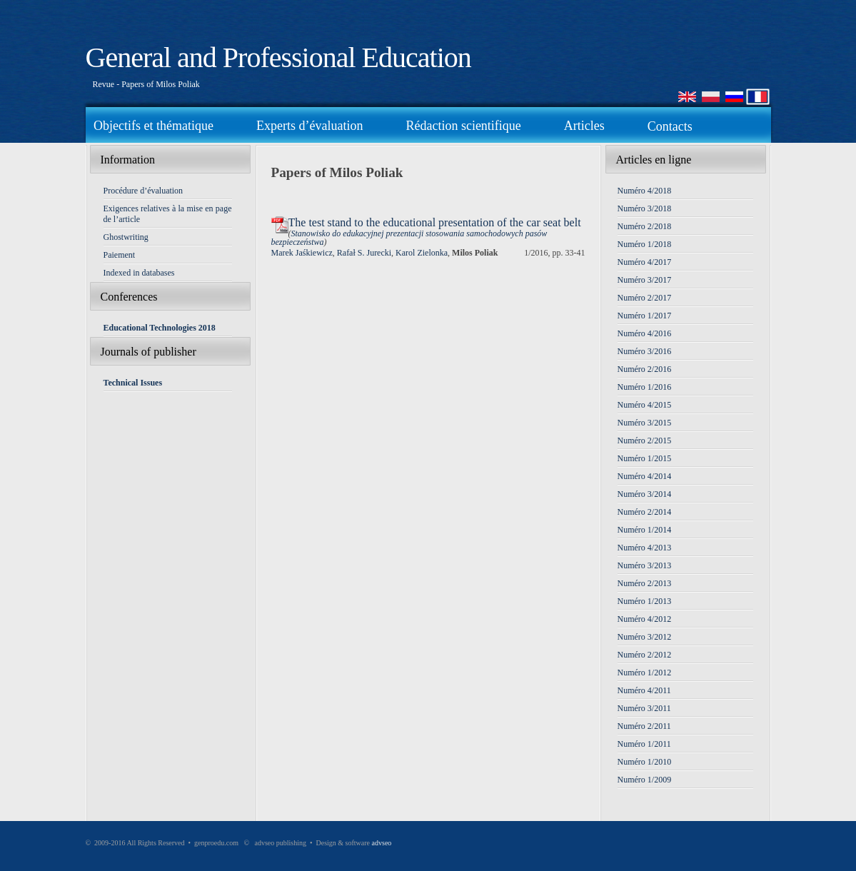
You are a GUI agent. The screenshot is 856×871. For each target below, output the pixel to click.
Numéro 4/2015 (645, 405)
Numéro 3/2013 (645, 565)
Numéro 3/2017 (645, 280)
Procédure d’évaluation (143, 191)
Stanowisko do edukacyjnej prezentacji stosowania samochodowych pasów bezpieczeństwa (409, 237)
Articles (584, 126)
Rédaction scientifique (463, 126)
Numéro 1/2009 (645, 780)
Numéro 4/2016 (645, 333)
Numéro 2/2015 (645, 440)
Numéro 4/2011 (644, 690)
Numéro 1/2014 (645, 530)
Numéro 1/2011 (644, 744)
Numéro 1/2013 (645, 601)
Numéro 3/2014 (645, 494)
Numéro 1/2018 (645, 244)
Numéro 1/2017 (645, 316)
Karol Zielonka (422, 253)
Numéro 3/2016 (645, 351)
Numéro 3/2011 (644, 708)
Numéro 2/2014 (645, 512)
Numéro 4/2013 (645, 548)
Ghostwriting (126, 237)
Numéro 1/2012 (645, 673)
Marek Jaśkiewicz (302, 253)
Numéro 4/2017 (645, 262)
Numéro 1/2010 (645, 762)
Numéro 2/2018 (645, 226)
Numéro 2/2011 (644, 726)
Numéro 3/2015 (645, 423)
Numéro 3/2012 (645, 637)
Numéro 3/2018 (645, 208)
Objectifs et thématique (153, 126)
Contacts (670, 126)
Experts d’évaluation (309, 126)
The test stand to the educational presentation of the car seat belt (434, 222)
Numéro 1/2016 (645, 387)
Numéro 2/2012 (645, 655)
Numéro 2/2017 (645, 298)
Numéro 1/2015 (645, 458)
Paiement (120, 255)
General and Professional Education (278, 57)
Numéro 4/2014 (645, 476)
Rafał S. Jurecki (364, 253)
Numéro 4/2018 (645, 191)
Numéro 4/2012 (645, 619)
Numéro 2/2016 (645, 369)
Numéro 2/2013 (645, 583)
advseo (382, 843)
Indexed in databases (139, 273)
